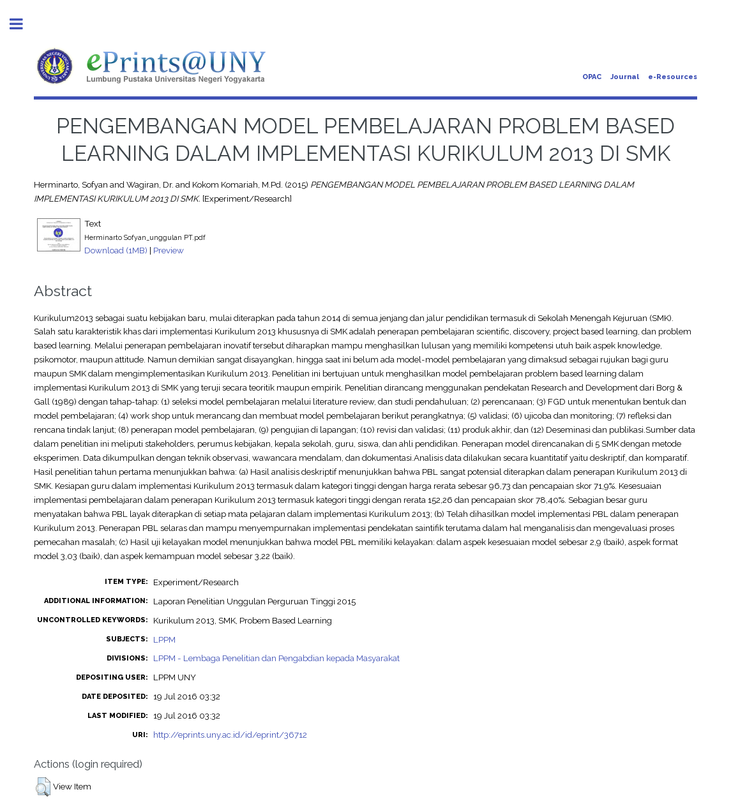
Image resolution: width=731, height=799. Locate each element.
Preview (168, 250)
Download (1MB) (115, 250)
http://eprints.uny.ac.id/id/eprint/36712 (230, 734)
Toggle (23, 24)
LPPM (164, 639)
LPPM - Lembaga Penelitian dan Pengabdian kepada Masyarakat (276, 658)
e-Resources (672, 77)
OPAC (591, 77)
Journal (624, 77)
